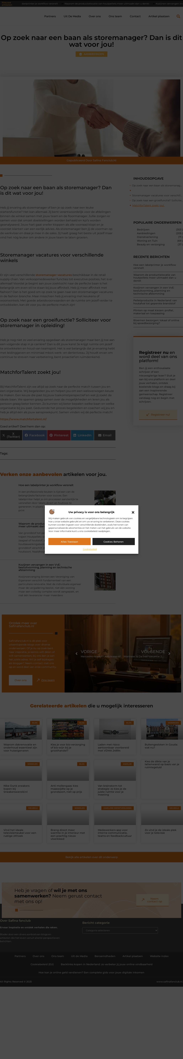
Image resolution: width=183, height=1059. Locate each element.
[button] (133, 512)
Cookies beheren (114, 541)
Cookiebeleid (90, 549)
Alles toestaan (69, 541)
